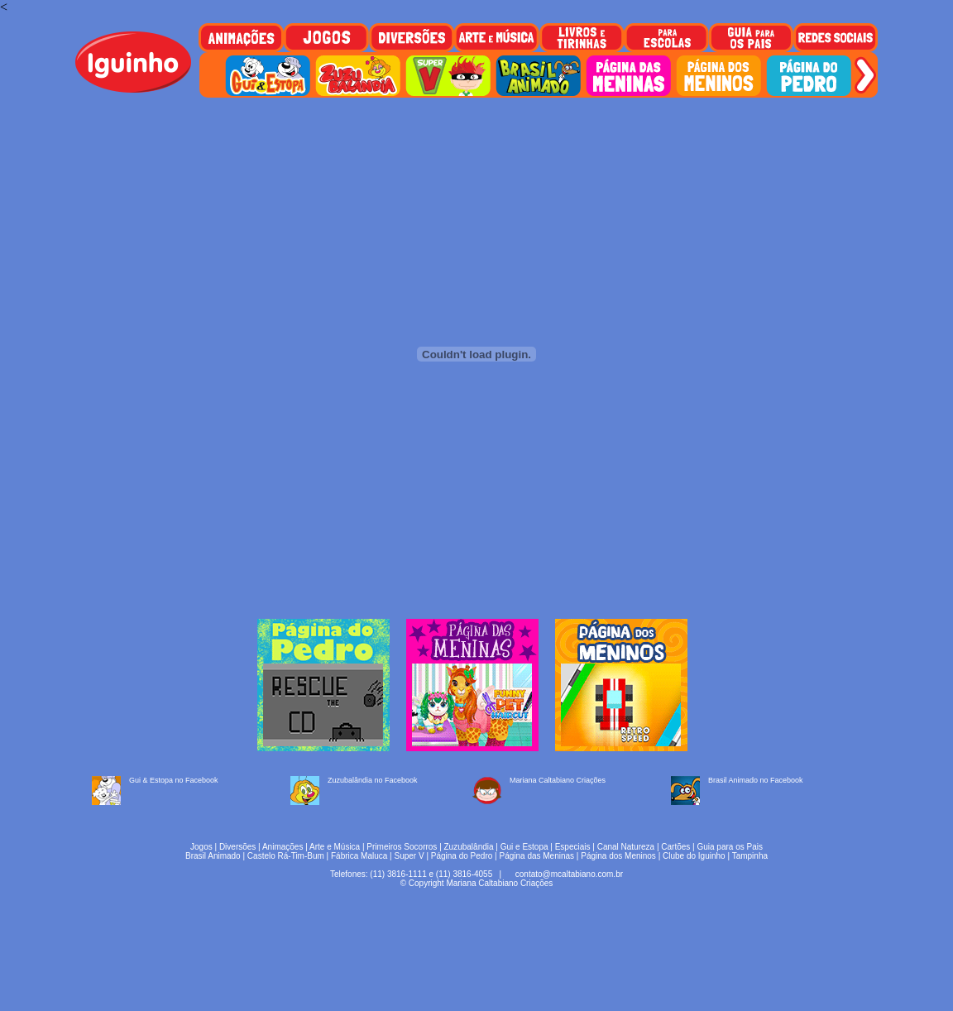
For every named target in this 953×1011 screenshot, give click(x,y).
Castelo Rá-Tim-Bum (285, 855)
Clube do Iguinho (694, 855)
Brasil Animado (213, 855)
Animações (282, 846)
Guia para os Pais (730, 846)
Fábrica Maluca (359, 855)
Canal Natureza (625, 846)
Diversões (237, 846)
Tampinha (750, 855)
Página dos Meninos (618, 855)
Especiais (573, 846)
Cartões (675, 846)
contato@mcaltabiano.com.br (569, 874)
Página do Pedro (462, 855)
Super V (409, 855)
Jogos (201, 846)
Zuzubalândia (469, 846)
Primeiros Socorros (401, 846)
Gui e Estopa (524, 846)
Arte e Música (334, 846)
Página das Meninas (536, 855)
